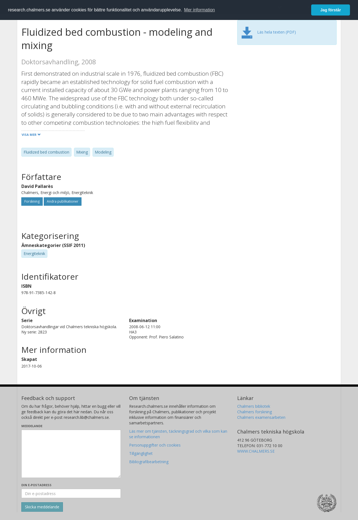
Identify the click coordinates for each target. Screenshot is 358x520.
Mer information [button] (199, 9)
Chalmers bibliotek (253, 406)
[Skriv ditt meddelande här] (71, 454)
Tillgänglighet (141, 453)
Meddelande (31, 426)
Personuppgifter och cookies (155, 445)
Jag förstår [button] (330, 10)
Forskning (32, 201)
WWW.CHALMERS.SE (256, 451)
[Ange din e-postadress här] (71, 493)
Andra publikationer (62, 201)
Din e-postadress (36, 485)
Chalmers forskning (254, 411)
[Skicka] (42, 507)
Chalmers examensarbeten (261, 417)
